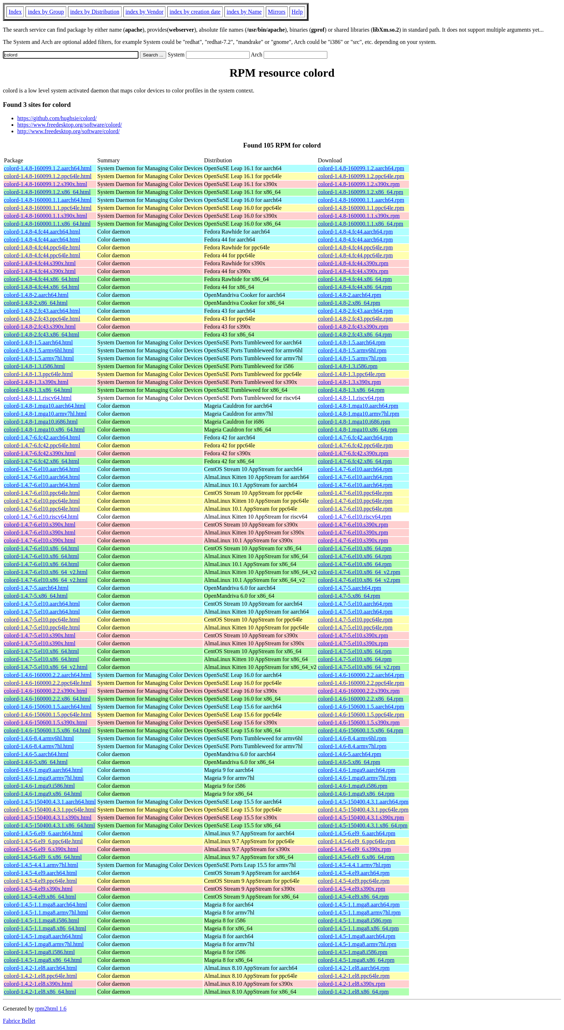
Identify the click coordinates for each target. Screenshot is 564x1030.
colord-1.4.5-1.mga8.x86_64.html (43, 960)
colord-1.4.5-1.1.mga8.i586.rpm (355, 920)
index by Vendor (144, 12)
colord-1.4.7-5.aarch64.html (36, 588)
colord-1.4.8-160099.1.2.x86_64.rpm (360, 192)
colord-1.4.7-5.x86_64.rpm (349, 596)
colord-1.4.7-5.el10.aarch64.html (42, 604)
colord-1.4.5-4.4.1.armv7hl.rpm (354, 865)
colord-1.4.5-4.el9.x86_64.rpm (353, 897)
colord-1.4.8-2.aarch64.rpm (349, 295)
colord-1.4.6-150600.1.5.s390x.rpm (359, 722)
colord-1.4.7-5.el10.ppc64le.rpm (355, 619)
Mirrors (277, 12)
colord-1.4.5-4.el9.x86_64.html (40, 897)
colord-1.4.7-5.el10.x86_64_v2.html (45, 667)
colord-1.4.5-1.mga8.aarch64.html (43, 936)
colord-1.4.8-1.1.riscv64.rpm (351, 398)
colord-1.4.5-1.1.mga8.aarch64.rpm (359, 905)
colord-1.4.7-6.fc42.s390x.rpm (353, 453)
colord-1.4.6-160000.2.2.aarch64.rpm (361, 675)
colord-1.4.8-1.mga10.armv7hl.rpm (358, 414)
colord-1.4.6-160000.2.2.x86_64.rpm (360, 699)
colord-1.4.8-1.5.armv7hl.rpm (352, 358)
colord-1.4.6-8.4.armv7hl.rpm (352, 746)
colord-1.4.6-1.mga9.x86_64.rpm (356, 794)
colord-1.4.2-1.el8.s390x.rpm (351, 984)
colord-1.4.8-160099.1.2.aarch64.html (48, 168)
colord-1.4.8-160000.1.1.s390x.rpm (359, 216)
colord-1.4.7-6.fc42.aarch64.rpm (355, 437)
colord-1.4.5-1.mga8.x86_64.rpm (356, 960)
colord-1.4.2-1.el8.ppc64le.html (40, 976)
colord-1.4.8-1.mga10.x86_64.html (44, 429)
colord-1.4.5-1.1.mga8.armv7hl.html (46, 912)
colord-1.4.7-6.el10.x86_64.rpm (355, 548)
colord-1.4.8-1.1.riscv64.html (38, 398)
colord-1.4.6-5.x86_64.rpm (349, 762)
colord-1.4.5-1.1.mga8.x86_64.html (45, 928)
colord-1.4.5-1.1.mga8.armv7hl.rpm (359, 912)
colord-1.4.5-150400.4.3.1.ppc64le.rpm (363, 810)
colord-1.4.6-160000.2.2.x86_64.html (47, 699)
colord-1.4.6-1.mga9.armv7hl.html (44, 778)
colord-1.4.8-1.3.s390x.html (36, 382)
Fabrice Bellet (19, 1021)
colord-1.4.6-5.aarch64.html (36, 754)
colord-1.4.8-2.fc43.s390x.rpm (353, 327)
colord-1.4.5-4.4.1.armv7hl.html (41, 865)
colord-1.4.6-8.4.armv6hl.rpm (352, 738)
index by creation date (194, 12)
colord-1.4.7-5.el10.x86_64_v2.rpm (359, 667)
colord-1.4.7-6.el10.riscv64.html (41, 517)
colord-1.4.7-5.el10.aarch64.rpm (355, 604)
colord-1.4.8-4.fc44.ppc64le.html (42, 247)
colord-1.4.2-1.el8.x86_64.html (40, 992)
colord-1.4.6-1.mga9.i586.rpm (352, 786)
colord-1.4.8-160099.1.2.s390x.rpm (359, 184)
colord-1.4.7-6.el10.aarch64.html (42, 469)
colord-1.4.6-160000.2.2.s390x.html (45, 691)
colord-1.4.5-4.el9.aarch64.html (40, 873)
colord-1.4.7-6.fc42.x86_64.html (41, 461)
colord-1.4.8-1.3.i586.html (34, 366)
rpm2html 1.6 (51, 1009)
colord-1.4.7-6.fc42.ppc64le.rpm (355, 445)
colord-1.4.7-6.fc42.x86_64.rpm (355, 461)
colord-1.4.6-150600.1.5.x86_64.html (47, 730)
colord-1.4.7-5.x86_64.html (36, 596)
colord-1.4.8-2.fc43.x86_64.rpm (355, 334)
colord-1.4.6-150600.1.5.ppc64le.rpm (361, 714)
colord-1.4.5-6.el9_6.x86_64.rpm (356, 857)
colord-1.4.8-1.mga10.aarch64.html (45, 406)
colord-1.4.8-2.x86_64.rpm (349, 303)
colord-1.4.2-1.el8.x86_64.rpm (353, 992)
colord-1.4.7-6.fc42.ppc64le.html (42, 445)
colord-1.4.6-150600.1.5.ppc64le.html (48, 714)
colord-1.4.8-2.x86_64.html (36, 303)
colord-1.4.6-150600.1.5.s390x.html (45, 722)
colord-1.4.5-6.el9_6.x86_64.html (43, 857)
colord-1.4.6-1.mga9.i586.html (39, 786)
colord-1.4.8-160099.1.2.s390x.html (45, 184)
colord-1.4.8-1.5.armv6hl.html (39, 350)
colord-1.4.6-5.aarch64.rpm (349, 754)
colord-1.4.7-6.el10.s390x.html (40, 524)
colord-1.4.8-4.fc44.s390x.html (40, 263)
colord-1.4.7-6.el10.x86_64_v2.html (45, 572)
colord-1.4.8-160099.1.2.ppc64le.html (48, 176)
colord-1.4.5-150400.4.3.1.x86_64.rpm (363, 825)
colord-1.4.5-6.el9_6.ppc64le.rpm (357, 841)
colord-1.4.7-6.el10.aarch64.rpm (355, 469)
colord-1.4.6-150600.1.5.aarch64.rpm (361, 707)
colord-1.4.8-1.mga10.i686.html (41, 422)
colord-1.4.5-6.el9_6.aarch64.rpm (356, 833)
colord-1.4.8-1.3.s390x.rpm (349, 382)
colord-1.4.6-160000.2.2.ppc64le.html (48, 683)
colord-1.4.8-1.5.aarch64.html (38, 342)
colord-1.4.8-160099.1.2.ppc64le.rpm (361, 176)
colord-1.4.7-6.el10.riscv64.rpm (354, 517)
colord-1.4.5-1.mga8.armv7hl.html (44, 944)
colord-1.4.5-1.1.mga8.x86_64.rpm (358, 928)
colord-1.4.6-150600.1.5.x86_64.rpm (360, 730)
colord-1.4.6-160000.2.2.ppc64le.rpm (361, 683)
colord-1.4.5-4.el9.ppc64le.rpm (354, 881)
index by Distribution (94, 12)
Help (297, 12)
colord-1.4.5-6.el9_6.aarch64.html (43, 833)
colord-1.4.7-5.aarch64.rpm (349, 588)
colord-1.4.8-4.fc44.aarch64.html (42, 232)
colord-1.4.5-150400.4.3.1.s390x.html (47, 817)
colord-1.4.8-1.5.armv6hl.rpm (352, 350)
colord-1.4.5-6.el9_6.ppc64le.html (43, 841)
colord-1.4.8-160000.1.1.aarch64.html (48, 200)
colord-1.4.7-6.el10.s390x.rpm (353, 524)
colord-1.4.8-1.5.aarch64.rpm (352, 342)
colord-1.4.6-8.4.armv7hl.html (39, 746)
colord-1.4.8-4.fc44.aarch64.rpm (355, 232)
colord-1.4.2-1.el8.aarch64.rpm (354, 968)
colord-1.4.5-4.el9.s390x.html (38, 889)
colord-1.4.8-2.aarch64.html (36, 295)
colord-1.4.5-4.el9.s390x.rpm (351, 889)
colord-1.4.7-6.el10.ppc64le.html (42, 493)
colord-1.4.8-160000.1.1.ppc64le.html (48, 208)
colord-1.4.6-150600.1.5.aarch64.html (48, 707)
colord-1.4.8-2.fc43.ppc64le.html (42, 319)
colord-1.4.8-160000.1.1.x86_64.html (47, 224)
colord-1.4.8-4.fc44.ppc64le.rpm (355, 247)
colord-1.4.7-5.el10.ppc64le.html (42, 619)
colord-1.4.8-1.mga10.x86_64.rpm (357, 429)
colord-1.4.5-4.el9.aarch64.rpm (354, 873)
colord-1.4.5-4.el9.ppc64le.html (40, 881)
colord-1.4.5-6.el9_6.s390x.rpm (354, 849)
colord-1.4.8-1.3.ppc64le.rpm (352, 374)
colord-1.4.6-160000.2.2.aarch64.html (48, 675)
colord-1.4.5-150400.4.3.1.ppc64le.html (50, 810)
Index (15, 12)
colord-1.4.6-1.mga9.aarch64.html (43, 770)
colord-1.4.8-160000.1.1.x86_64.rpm (360, 224)
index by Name (244, 12)
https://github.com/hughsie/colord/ (57, 118)
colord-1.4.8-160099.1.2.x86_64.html (47, 192)
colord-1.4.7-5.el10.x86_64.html (41, 651)
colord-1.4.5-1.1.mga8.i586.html (41, 920)
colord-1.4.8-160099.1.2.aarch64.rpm (361, 168)
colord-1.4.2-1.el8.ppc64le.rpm (354, 976)
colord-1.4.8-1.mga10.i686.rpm (354, 422)
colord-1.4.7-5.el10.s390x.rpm (353, 635)
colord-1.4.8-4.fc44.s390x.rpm (353, 263)
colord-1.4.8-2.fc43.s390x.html (40, 327)
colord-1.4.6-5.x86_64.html (36, 762)
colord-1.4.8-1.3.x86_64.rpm (351, 390)
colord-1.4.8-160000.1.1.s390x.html (45, 216)
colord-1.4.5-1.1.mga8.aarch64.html (45, 905)
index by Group (46, 12)
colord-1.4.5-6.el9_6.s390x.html (41, 849)
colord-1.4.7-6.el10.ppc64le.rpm (355, 493)
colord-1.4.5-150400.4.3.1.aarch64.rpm (363, 802)
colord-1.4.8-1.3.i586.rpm (348, 366)
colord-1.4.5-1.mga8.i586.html (39, 952)
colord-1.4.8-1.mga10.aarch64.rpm (358, 406)
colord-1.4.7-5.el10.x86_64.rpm (355, 651)
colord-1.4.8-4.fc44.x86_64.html (41, 279)
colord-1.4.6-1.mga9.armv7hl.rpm (357, 778)
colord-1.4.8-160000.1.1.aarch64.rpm (361, 200)
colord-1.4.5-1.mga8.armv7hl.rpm (357, 944)
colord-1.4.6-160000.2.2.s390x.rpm (359, 691)
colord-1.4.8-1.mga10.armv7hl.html (45, 414)
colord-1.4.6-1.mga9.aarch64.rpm (356, 770)
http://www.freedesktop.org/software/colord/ (68, 131)
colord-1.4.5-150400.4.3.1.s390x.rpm (361, 817)
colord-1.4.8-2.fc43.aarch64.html (42, 311)
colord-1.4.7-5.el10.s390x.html (40, 635)
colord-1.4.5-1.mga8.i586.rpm (352, 952)
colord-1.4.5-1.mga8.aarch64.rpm (356, 936)
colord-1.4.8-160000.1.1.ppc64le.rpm (361, 208)
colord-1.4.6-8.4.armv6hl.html (39, 738)
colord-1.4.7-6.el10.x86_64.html (41, 548)
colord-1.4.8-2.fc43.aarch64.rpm (355, 311)
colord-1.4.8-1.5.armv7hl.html (39, 358)
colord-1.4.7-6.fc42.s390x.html (40, 453)
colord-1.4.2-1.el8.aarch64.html (40, 968)
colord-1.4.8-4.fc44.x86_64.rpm (355, 279)
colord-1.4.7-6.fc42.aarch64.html (42, 437)
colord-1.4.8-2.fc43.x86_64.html (41, 334)
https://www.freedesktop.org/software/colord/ (69, 125)
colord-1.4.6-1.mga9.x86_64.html (43, 794)
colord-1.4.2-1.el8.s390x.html (38, 984)
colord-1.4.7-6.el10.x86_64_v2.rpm (359, 572)
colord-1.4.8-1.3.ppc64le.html (38, 374)
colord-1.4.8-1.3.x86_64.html (38, 390)
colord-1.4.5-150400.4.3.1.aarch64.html (50, 802)
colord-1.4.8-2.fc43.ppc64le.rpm (355, 319)
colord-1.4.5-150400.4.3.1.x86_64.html (49, 825)
